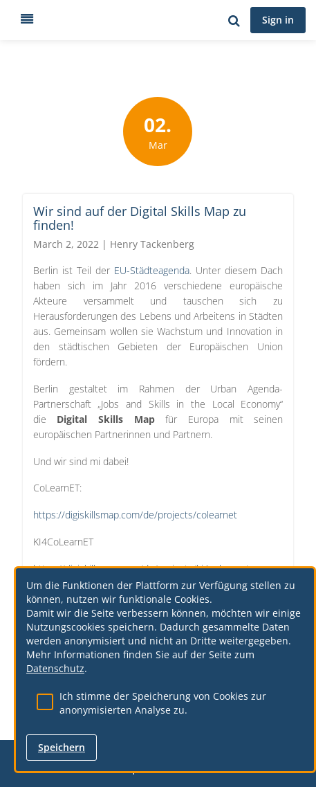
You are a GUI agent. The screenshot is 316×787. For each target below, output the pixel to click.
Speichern (61, 747)
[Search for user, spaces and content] (234, 20)
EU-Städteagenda (151, 270)
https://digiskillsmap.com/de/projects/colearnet (135, 514)
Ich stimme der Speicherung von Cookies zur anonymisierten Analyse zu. (162, 702)
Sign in (278, 19)
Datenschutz (55, 668)
